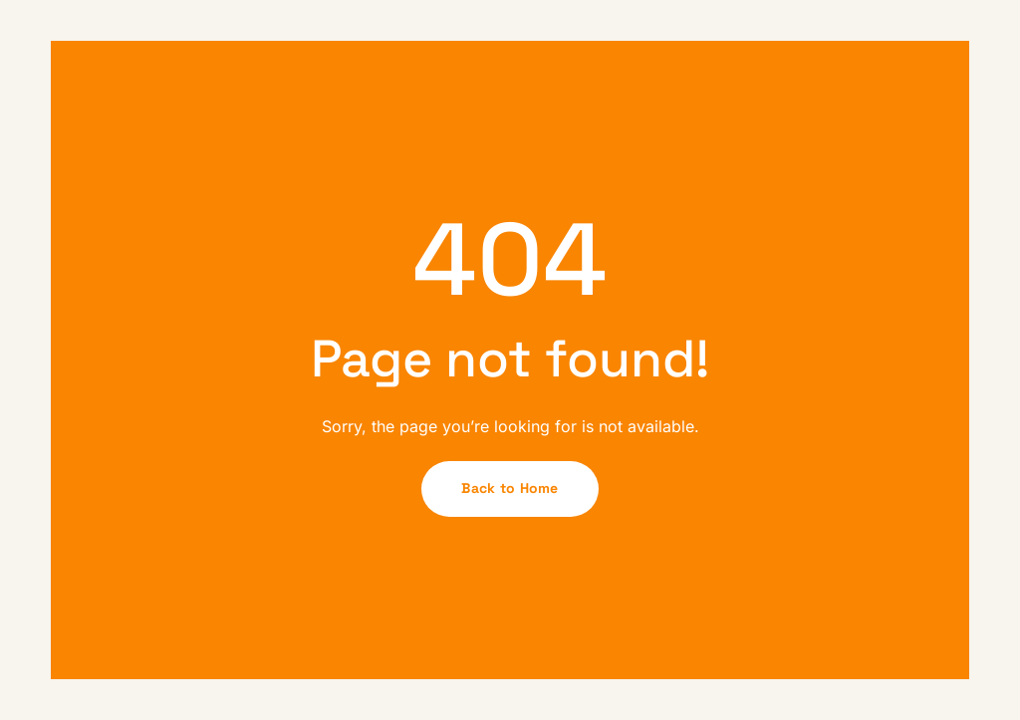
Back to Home (509, 488)
